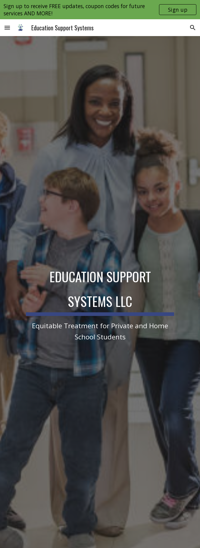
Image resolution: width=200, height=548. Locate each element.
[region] (100, 9)
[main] (99, 302)
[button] (7, 27)
